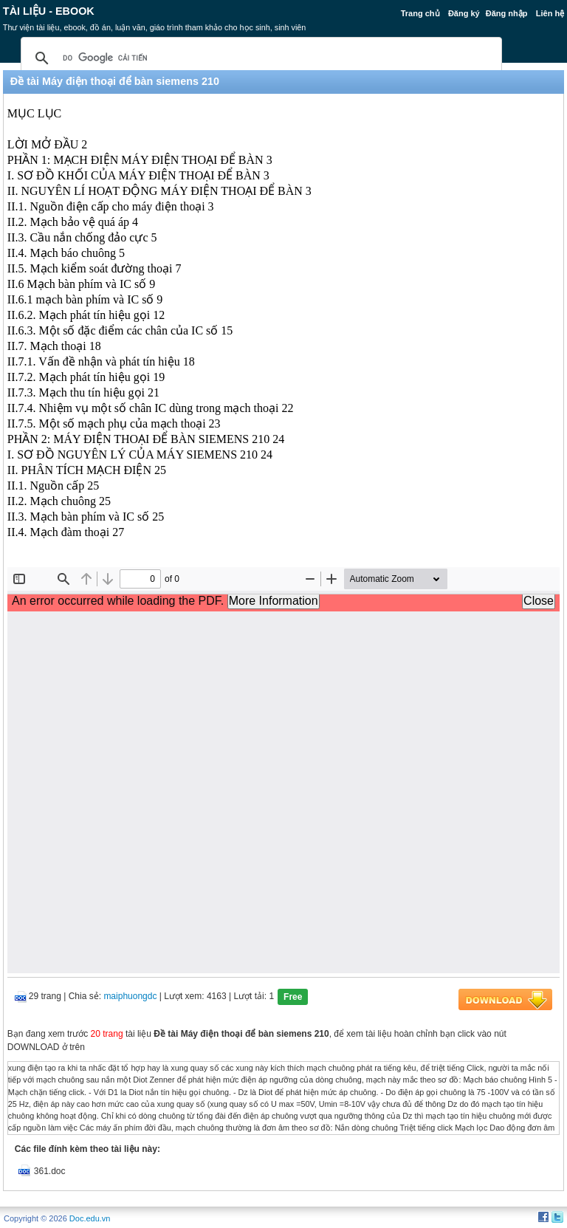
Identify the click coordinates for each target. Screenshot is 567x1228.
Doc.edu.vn (90, 1218)
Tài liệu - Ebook (48, 11)
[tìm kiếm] (259, 58)
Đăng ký (464, 13)
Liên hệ (550, 13)
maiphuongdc (130, 996)
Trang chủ (420, 13)
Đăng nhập (507, 13)
